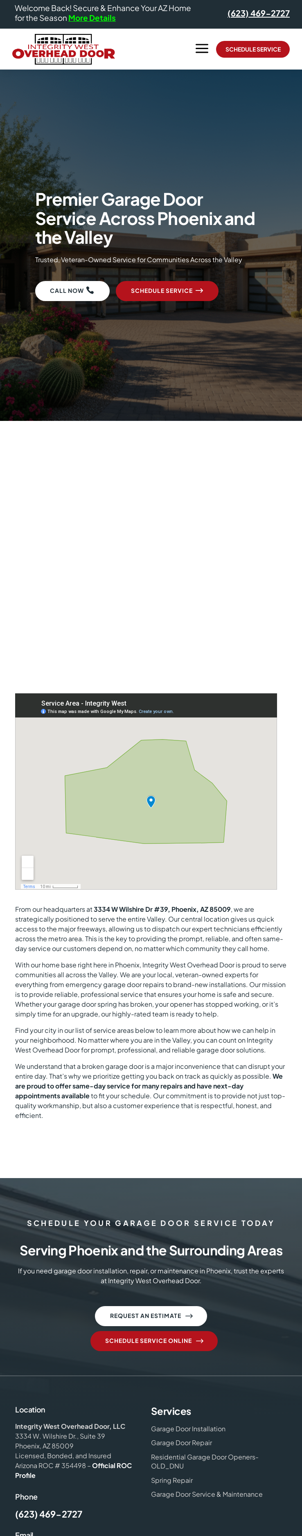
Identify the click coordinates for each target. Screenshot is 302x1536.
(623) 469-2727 (259, 13)
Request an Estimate (152, 1316)
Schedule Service (253, 49)
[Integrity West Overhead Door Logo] (63, 49)
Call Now (67, 290)
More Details (92, 17)
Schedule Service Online (155, 1341)
